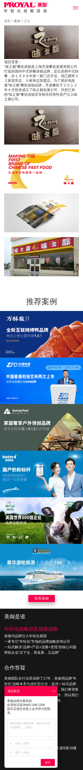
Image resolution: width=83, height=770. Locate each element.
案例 (17, 21)
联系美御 (42, 598)
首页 (7, 21)
